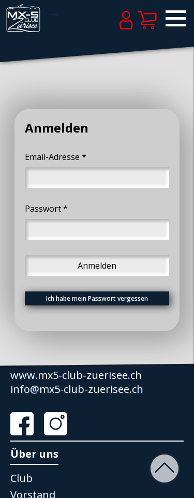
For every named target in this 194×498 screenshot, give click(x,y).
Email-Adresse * (55, 157)
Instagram (59, 423)
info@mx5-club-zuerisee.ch (76, 389)
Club (21, 478)
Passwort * (46, 208)
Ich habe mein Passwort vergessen (97, 298)
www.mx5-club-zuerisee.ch (76, 375)
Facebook (25, 423)
